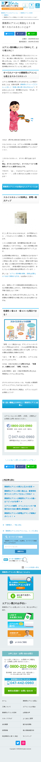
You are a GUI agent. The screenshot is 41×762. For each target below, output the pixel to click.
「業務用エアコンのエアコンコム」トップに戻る (21, 531)
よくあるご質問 (28, 718)
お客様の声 (26, 712)
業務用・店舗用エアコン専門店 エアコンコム (9, 4)
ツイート (10, 33)
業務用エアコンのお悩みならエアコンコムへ (20, 187)
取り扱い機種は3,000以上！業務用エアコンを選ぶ (20, 404)
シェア (21, 33)
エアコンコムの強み (29, 706)
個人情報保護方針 (28, 730)
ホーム (4, 701)
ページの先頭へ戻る (32, 567)
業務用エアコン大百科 (9, 712)
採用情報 (5, 730)
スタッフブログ (7, 718)
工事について (6, 706)
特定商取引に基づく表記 (10, 736)
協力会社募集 (27, 724)
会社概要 (5, 724)
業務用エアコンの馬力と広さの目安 (18, 487)
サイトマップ (27, 736)
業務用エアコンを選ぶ (30, 701)
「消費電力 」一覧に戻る (12, 525)
